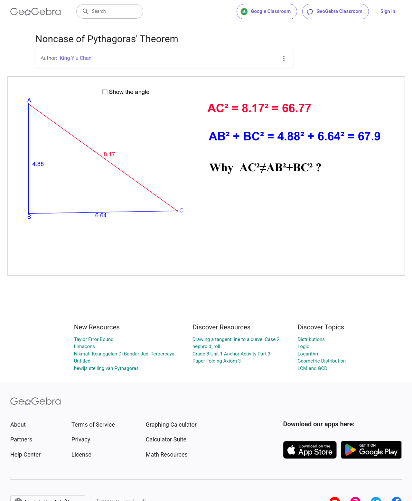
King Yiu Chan (76, 58)
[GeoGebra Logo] (35, 11)
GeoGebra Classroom (334, 11)
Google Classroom (265, 11)
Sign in (387, 11)
